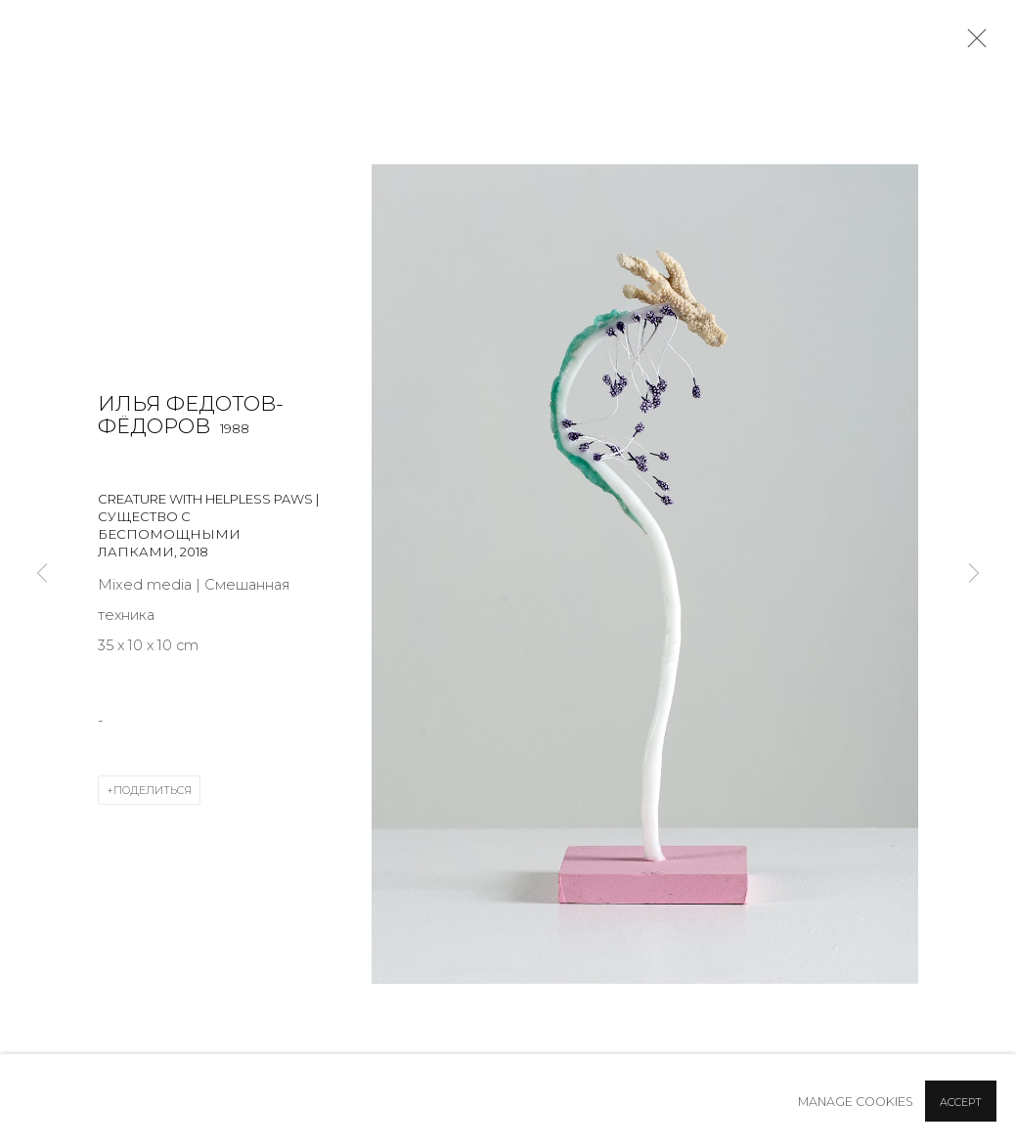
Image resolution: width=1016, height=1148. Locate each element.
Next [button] (974, 574)
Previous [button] (42, 574)
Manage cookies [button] (855, 1101)
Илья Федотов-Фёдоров (191, 415)
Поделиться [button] (152, 790)
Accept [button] (961, 1102)
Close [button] (972, 44)
